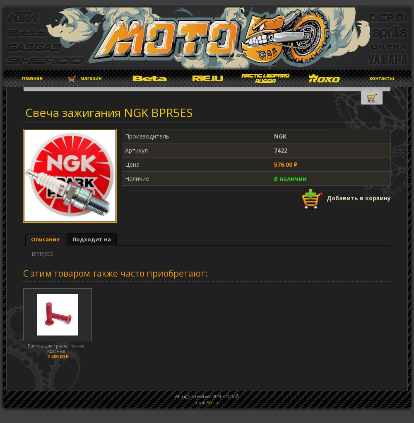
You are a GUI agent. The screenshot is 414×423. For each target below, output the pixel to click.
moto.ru (207, 402)
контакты (381, 78)
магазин (91, 78)
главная (32, 78)
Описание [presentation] (45, 239)
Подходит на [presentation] (91, 239)
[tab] (45, 239)
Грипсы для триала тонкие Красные (56, 348)
